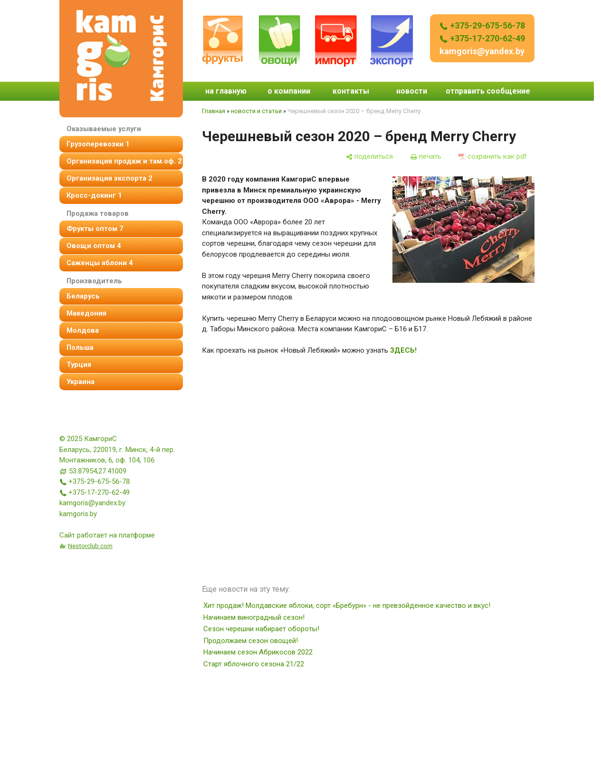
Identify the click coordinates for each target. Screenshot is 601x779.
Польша (80, 347)
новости (411, 91)
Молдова (83, 330)
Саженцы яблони (100, 263)
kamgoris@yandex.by (482, 51)
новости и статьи (256, 111)
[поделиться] (369, 156)
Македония (86, 313)
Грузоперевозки (98, 144)
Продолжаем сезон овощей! (250, 640)
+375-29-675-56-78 (482, 25)
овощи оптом (94, 245)
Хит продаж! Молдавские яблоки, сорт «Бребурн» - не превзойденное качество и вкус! (346, 605)
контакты (351, 91)
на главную (226, 91)
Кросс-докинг (94, 195)
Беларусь (83, 296)
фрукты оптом (95, 228)
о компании (288, 91)
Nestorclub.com (90, 545)
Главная (213, 111)
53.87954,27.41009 (97, 471)
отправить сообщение (488, 91)
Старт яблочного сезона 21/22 (253, 664)
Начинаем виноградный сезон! (254, 617)
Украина (81, 381)
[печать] (425, 156)
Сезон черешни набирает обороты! (261, 629)
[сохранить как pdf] (492, 156)
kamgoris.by (78, 514)
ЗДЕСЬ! (403, 350)
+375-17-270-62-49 (482, 38)
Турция (79, 364)
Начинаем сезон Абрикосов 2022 (258, 652)
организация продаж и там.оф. (124, 161)
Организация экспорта (109, 178)
